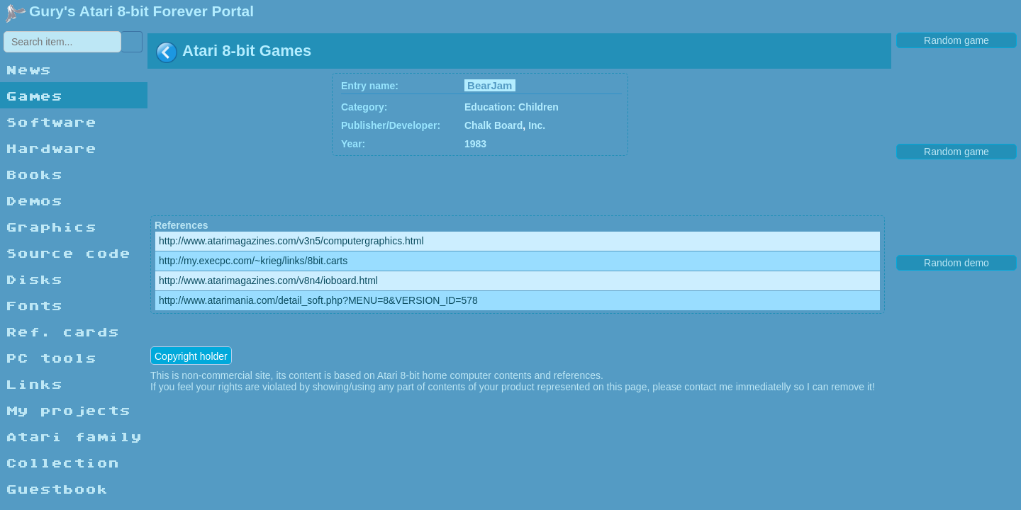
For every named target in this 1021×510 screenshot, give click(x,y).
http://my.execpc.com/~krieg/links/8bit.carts (253, 260)
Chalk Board (493, 125)
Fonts (34, 305)
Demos (34, 200)
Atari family (74, 436)
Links (34, 383)
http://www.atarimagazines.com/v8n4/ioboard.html (268, 280)
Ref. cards (62, 331)
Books (34, 173)
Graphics (51, 226)
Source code (68, 252)
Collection (62, 462)
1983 (475, 143)
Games (34, 95)
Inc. (536, 125)
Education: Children (511, 107)
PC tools (51, 357)
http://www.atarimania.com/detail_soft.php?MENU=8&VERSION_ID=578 (318, 300)
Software (51, 121)
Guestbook (57, 488)
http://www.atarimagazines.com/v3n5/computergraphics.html (291, 240)
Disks (34, 278)
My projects (68, 409)
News (28, 69)
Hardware (51, 147)
